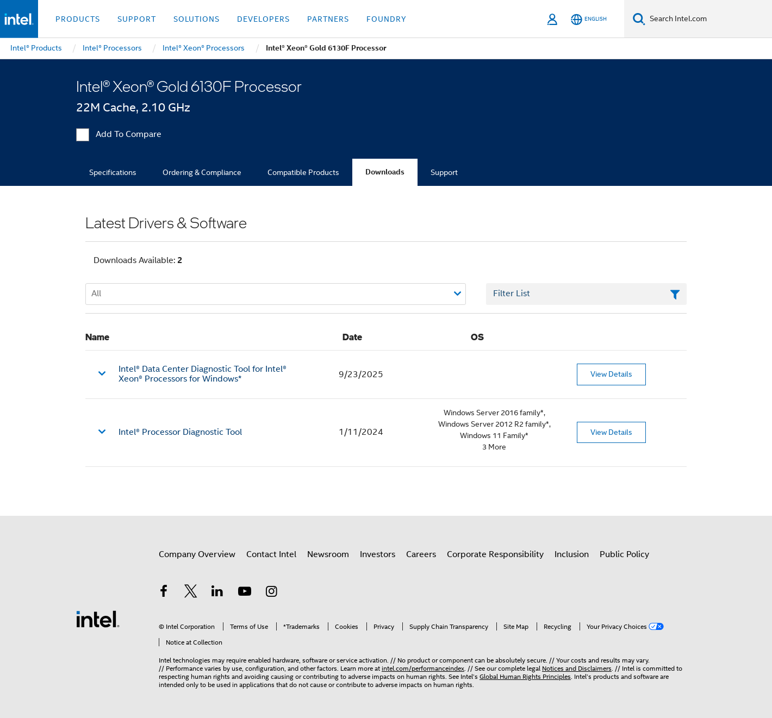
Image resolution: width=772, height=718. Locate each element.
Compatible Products (303, 172)
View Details (611, 374)
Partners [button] (328, 19)
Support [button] (136, 19)
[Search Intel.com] (708, 19)
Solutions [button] (196, 19)
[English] (588, 19)
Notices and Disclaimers (577, 668)
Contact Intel (271, 554)
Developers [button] (263, 19)
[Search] (639, 19)
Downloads (384, 172)
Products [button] (77, 19)
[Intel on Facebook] (163, 593)
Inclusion (572, 554)
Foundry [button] (386, 19)
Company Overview (197, 554)
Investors (377, 554)
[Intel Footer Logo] (98, 618)
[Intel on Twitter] (191, 593)
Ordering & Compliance (202, 172)
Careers (421, 554)
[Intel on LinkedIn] (217, 593)
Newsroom (328, 554)
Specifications (112, 172)
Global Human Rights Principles (525, 676)
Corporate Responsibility (495, 554)
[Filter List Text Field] (586, 294)
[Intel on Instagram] (271, 593)
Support (444, 172)
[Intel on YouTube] (244, 593)
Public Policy (624, 554)
